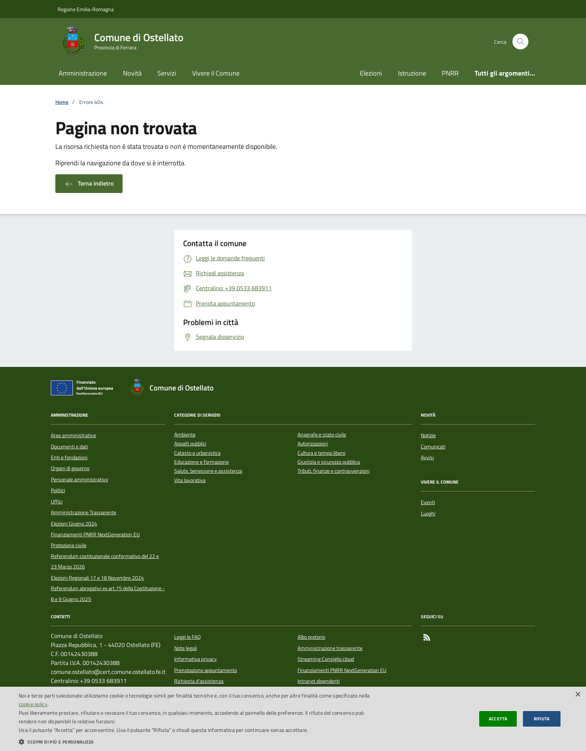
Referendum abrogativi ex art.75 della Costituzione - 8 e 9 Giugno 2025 (108, 593)
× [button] (577, 695)
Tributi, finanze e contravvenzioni (333, 471)
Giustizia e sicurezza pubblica (328, 462)
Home (61, 102)
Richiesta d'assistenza (198, 681)
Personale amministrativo (79, 479)
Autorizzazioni (312, 444)
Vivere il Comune (216, 73)
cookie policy (33, 704)
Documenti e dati (69, 446)
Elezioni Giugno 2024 (74, 523)
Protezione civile (68, 545)
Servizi (166, 73)
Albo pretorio (311, 637)
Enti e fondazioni (69, 457)
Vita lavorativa (190, 480)
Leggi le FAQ (187, 637)
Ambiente (184, 435)
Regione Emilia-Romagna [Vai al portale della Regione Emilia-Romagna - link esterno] (86, 9)
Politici (58, 490)
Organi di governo (70, 468)
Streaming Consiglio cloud (325, 659)
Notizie (428, 435)
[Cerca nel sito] (520, 42)
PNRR (450, 73)
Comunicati (433, 446)
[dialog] (293, 719)
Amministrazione (83, 73)
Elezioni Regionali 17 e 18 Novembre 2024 (97, 578)
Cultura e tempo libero (321, 453)
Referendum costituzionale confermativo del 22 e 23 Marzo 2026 (105, 561)
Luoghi (428, 513)
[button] (196, 741)
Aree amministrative (73, 435)
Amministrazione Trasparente (83, 512)
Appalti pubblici (190, 444)
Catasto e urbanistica (197, 453)
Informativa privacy (195, 659)
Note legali (185, 648)
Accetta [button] (498, 718)
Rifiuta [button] (542, 718)
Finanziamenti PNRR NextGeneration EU (95, 534)
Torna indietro (89, 183)
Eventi (428, 502)
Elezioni (371, 73)
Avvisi (427, 457)
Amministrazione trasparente (330, 648)
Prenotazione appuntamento (205, 670)
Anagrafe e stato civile (321, 435)
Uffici (56, 501)
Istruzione (412, 73)
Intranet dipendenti (318, 681)
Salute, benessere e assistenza (208, 471)
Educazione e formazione (201, 462)
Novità (132, 73)
